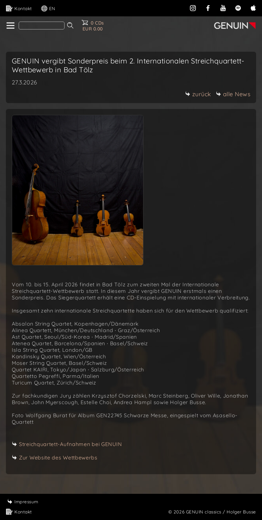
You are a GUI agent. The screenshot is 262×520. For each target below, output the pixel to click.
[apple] (253, 7)
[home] (10, 25)
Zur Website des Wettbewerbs (58, 457)
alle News (233, 94)
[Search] (42, 25)
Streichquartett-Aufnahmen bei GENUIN (70, 444)
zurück (198, 94)
